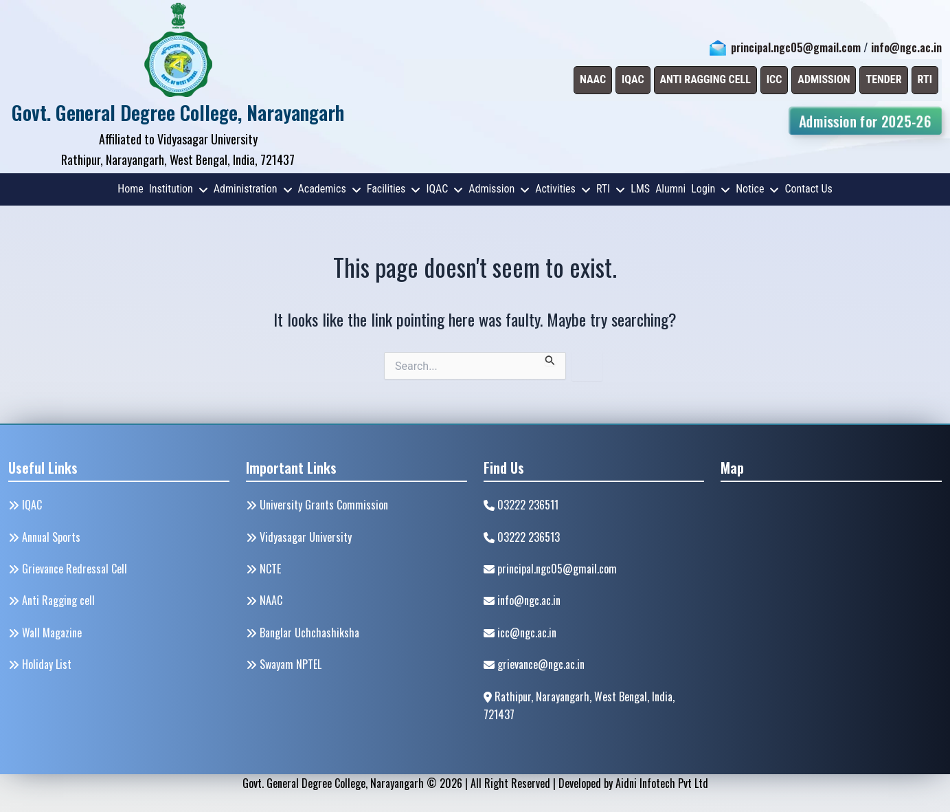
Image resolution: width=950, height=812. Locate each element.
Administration (253, 188)
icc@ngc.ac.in (520, 632)
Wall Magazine (45, 632)
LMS (640, 188)
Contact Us (808, 188)
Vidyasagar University (299, 537)
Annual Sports (44, 537)
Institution (178, 188)
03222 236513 (522, 537)
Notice (757, 188)
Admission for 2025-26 (864, 120)
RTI (610, 188)
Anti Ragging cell (51, 600)
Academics (329, 188)
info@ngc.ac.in (906, 47)
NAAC (264, 600)
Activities (563, 188)
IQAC (444, 188)
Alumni (670, 188)
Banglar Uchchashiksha (302, 632)
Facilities (394, 188)
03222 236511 (521, 504)
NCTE (263, 568)
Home (130, 188)
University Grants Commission (317, 504)
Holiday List (39, 664)
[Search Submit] (550, 359)
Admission (499, 188)
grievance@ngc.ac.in (534, 664)
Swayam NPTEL (283, 664)
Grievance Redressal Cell (67, 568)
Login (710, 188)
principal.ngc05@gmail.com (796, 47)
